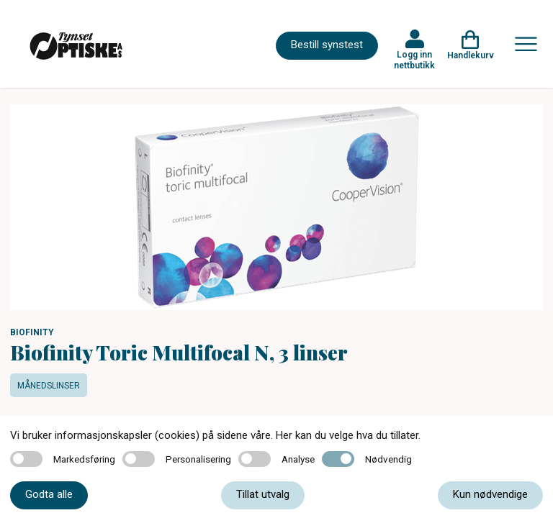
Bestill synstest (327, 44)
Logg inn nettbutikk (414, 60)
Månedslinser (48, 386)
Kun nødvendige (490, 494)
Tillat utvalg (262, 494)
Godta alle (49, 494)
